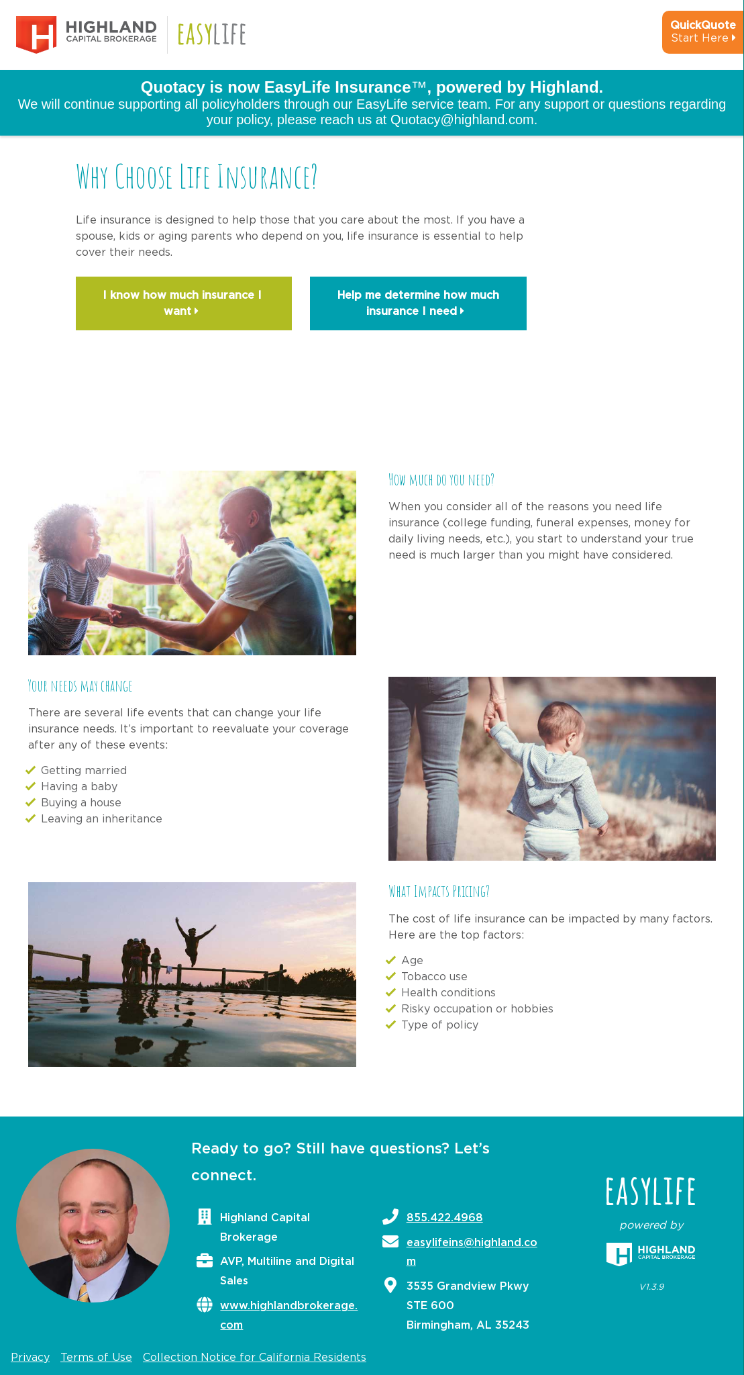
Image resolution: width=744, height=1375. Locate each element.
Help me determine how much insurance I (418, 305)
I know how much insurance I (184, 305)
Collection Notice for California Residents (254, 1357)
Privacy (30, 1357)
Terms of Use (96, 1357)
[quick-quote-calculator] (685, 37)
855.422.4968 (445, 1218)
